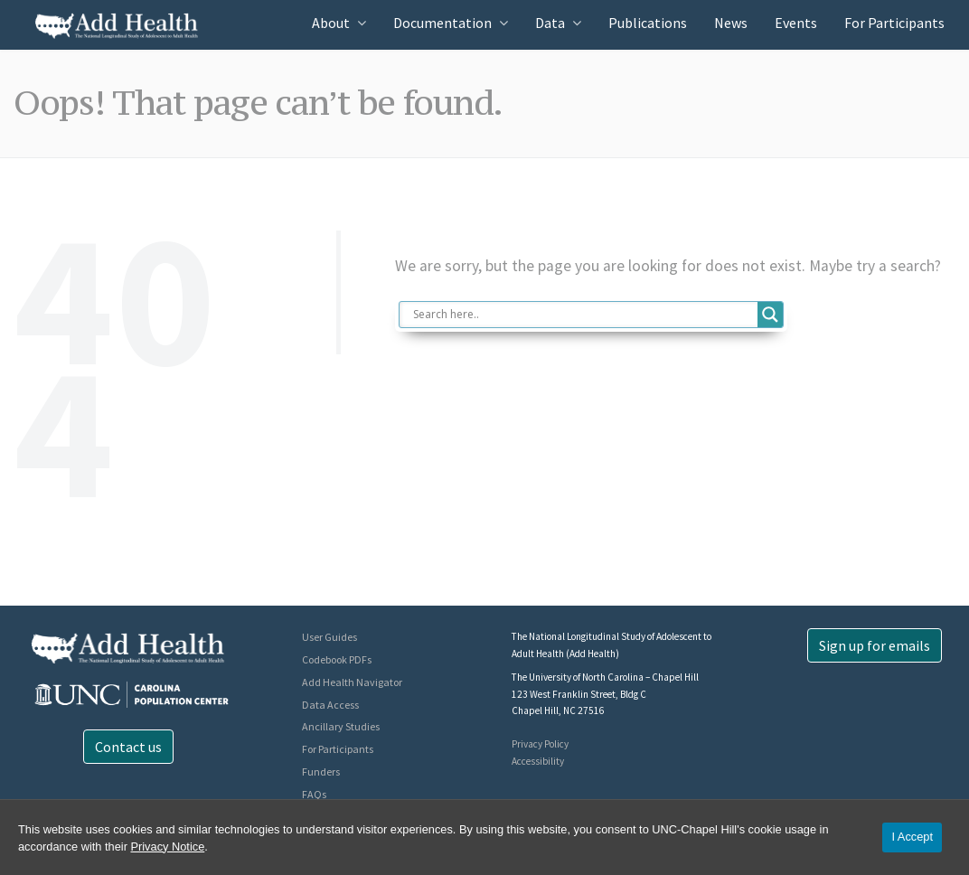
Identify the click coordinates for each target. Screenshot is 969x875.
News (731, 23)
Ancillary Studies (341, 726)
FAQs (314, 794)
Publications (647, 23)
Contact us (128, 747)
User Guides (329, 637)
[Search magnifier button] (770, 314)
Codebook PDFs (337, 659)
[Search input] (583, 314)
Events (796, 23)
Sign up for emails (874, 645)
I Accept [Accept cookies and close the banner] (912, 836)
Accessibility (538, 761)
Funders (321, 771)
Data (550, 23)
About (331, 23)
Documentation (442, 23)
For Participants (894, 23)
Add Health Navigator (352, 682)
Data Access (330, 704)
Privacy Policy (540, 744)
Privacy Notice (167, 846)
